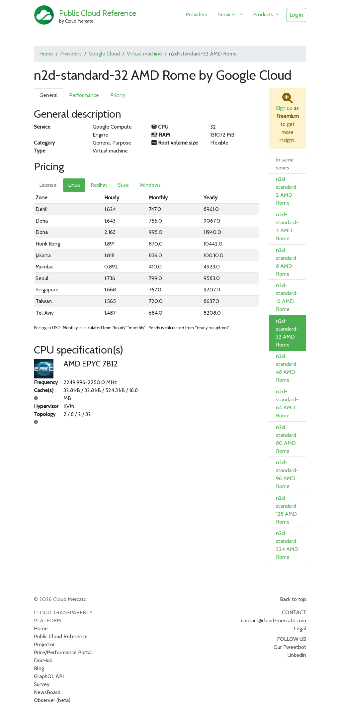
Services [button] (228, 14)
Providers (196, 14)
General (49, 95)
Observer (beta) (52, 700)
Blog (39, 668)
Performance (84, 95)
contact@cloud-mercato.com (273, 620)
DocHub (43, 660)
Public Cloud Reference (97, 13)
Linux (74, 185)
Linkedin (296, 655)
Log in (296, 15)
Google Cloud (104, 54)
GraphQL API (49, 676)
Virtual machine (144, 54)
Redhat (99, 185)
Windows (150, 185)
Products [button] (264, 14)
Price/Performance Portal (63, 652)
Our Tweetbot (290, 647)
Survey (41, 684)
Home (46, 54)
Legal (300, 628)
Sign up (284, 108)
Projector (44, 644)
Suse (123, 185)
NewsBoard (47, 692)
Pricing (117, 95)
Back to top (293, 599)
